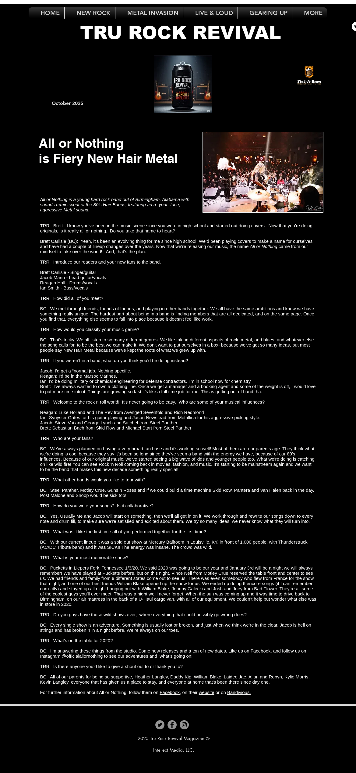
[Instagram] (184, 724)
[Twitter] (159, 724)
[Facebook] (172, 724)
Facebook (170, 692)
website (206, 692)
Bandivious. (239, 692)
